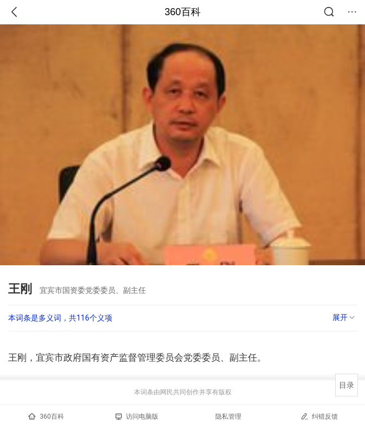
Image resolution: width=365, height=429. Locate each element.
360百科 (182, 12)
